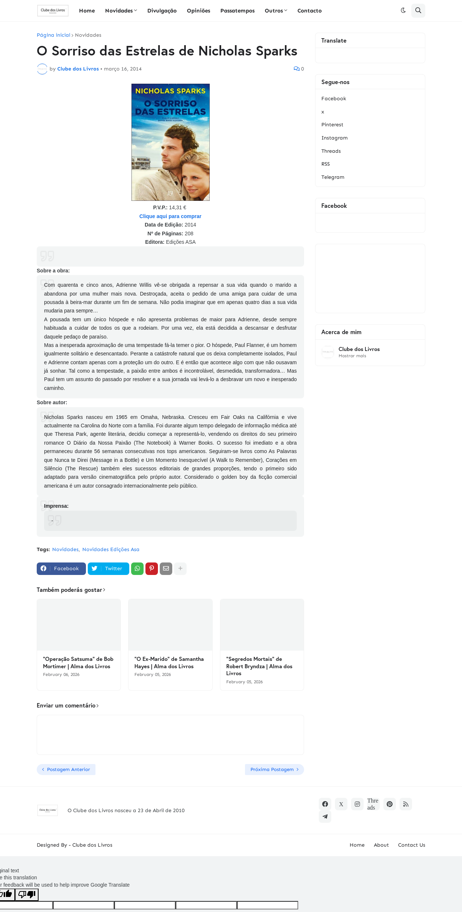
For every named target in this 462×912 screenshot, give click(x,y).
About (381, 845)
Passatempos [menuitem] (237, 10)
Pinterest (332, 125)
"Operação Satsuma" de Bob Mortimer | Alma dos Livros (78, 662)
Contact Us (411, 845)
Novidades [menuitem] (119, 10)
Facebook (333, 98)
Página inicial (53, 35)
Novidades (88, 35)
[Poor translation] (27, 895)
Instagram (334, 138)
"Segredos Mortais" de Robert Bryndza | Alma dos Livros (259, 666)
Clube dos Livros (359, 348)
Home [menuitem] (87, 10)
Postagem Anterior (68, 769)
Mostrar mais (352, 355)
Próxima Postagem (272, 769)
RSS (325, 164)
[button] (403, 11)
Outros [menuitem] (274, 10)
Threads (331, 151)
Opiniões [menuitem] (198, 10)
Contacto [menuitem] (309, 10)
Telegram (332, 177)
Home (357, 845)
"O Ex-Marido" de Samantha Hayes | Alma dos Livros (169, 662)
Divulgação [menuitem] (162, 10)
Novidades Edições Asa (111, 549)
